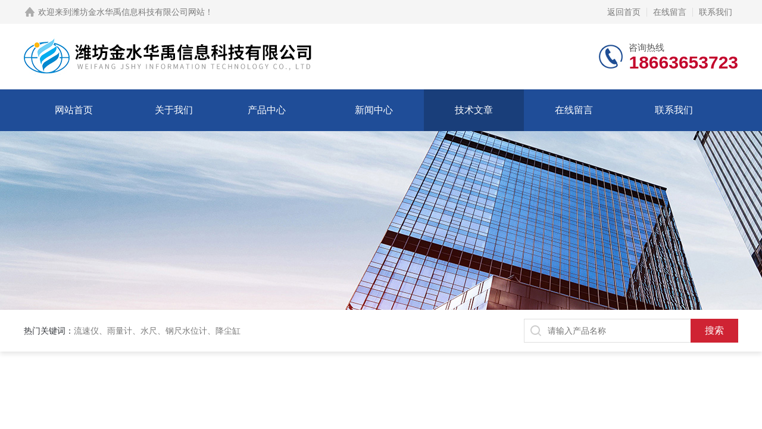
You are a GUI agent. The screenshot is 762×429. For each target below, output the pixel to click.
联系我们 (715, 12)
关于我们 (174, 110)
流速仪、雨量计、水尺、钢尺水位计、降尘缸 (157, 330)
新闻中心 (374, 110)
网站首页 (74, 110)
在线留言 (669, 12)
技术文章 (474, 110)
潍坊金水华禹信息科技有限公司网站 (138, 12)
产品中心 (267, 110)
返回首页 (624, 12)
